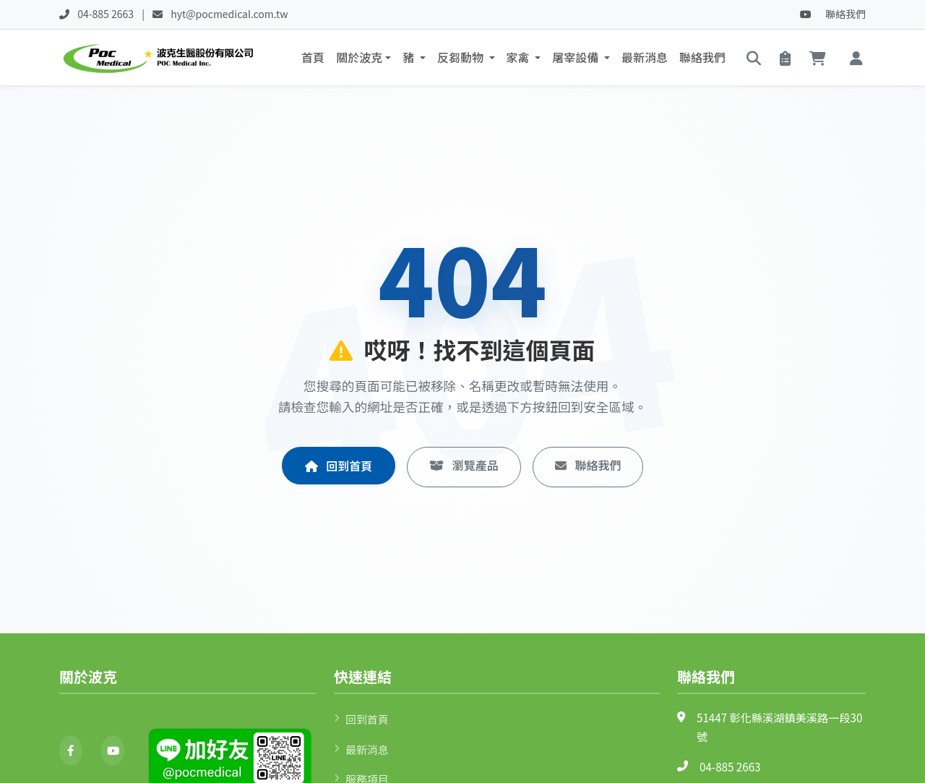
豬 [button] (410, 58)
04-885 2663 (730, 768)
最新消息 (644, 58)
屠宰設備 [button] (576, 58)
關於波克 (359, 58)
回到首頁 (339, 470)
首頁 (312, 58)
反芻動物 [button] (461, 58)
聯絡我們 (845, 14)
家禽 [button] (520, 58)
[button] (856, 58)
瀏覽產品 (464, 469)
